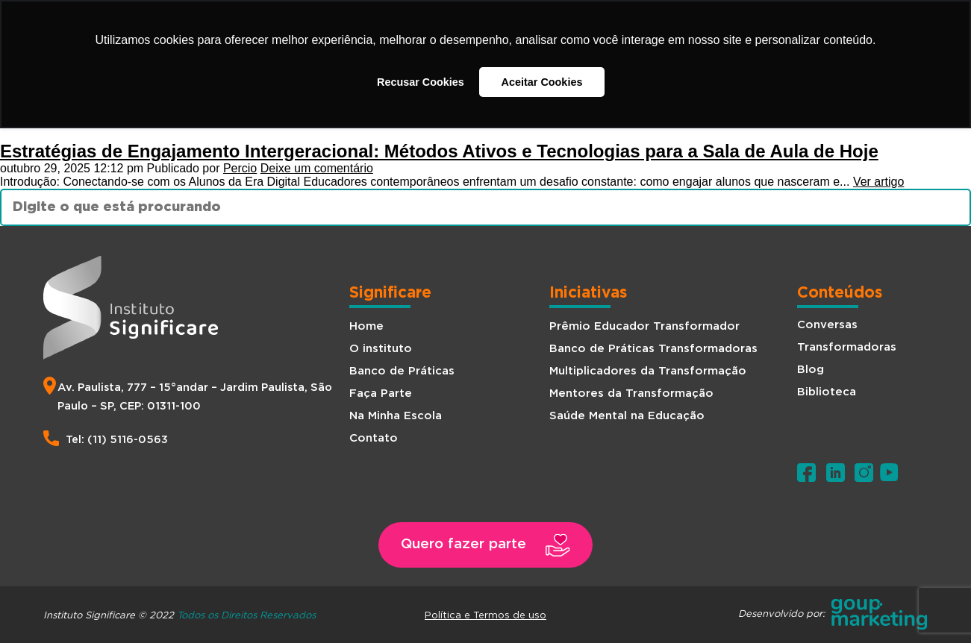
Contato (373, 438)
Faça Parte (380, 393)
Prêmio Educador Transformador (644, 326)
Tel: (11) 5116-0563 (117, 439)
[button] (486, 545)
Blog (810, 369)
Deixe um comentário (316, 168)
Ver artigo (878, 181)
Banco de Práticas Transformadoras (653, 348)
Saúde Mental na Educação (627, 415)
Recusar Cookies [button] (420, 82)
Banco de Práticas (402, 371)
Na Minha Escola (395, 415)
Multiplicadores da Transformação (647, 371)
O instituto (380, 348)
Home (366, 326)
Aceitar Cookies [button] (542, 82)
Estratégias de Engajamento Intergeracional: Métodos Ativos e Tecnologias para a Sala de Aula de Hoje (439, 151)
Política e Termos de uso (485, 614)
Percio (240, 168)
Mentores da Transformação (631, 393)
